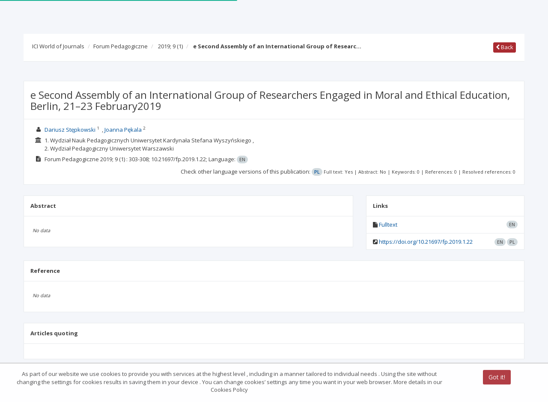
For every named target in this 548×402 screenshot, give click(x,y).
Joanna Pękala (123, 129)
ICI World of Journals (58, 46)
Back (504, 47)
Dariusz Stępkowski (70, 129)
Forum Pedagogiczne (120, 46)
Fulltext (388, 224)
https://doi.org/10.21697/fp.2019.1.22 (426, 241)
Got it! (496, 378)
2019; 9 (170, 46)
